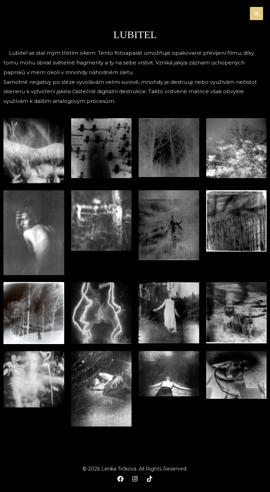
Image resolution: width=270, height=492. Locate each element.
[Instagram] (135, 479)
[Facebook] (120, 479)
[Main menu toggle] (256, 13)
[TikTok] (149, 479)
